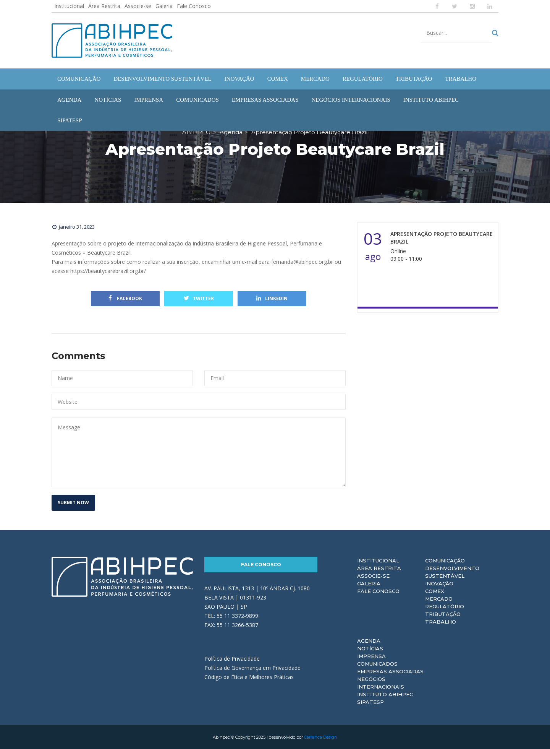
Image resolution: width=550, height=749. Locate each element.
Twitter (199, 298)
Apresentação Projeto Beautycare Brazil (441, 237)
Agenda (368, 640)
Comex (434, 591)
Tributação (443, 614)
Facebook (125, 298)
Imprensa (371, 656)
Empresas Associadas (390, 671)
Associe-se (138, 6)
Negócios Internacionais (380, 682)
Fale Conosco (194, 6)
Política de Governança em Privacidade (252, 667)
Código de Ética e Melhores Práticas (249, 676)
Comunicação (445, 560)
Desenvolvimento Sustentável (452, 571)
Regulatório (444, 606)
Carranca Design (320, 736)
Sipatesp (370, 702)
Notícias (370, 648)
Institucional (69, 6)
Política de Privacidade (232, 658)
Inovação (439, 583)
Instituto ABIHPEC (385, 694)
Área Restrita (104, 6)
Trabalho (440, 621)
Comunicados (377, 663)
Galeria (164, 6)
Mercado (439, 598)
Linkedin (272, 298)
